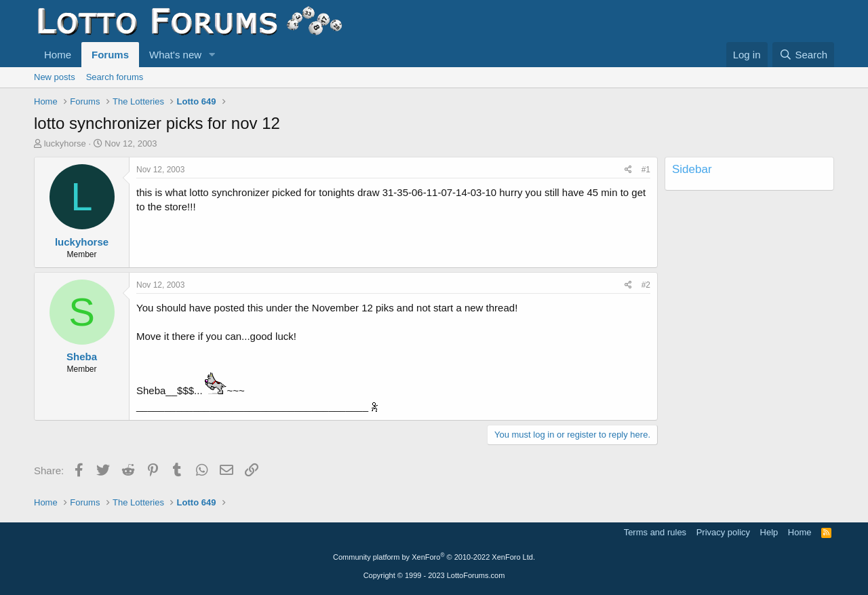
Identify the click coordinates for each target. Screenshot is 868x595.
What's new (175, 54)
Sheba (81, 356)
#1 (646, 169)
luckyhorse (65, 143)
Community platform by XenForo (434, 557)
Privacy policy (723, 532)
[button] (212, 54)
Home (57, 54)
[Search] (803, 54)
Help (769, 532)
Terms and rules (655, 532)
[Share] (628, 170)
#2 (646, 285)
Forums (110, 54)
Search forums (115, 77)
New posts (54, 77)
